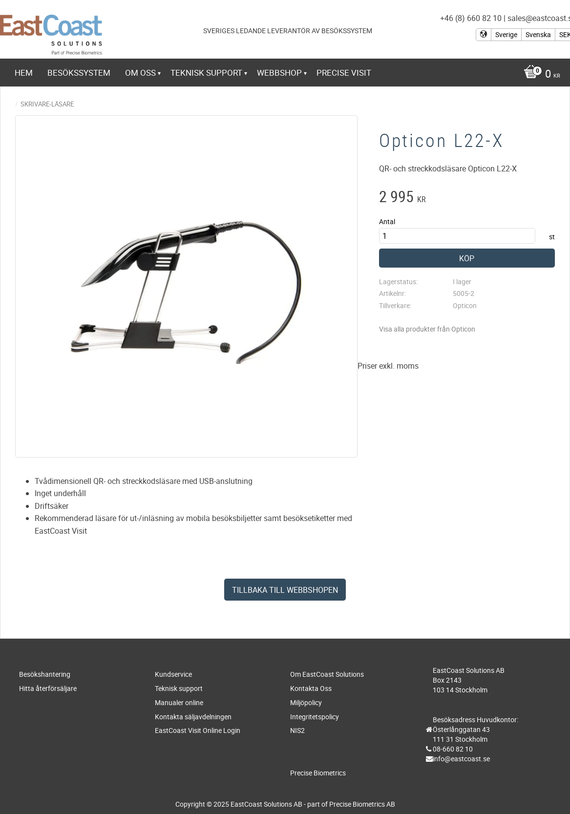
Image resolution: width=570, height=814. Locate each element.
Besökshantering (44, 674)
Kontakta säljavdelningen (193, 716)
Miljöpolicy (306, 702)
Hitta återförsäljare (48, 688)
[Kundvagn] (539, 74)
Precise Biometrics (318, 772)
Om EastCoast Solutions (327, 674)
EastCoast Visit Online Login (197, 730)
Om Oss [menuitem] (140, 72)
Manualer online (179, 702)
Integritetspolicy (314, 716)
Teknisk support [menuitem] (206, 72)
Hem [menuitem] (24, 72)
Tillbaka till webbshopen (285, 589)
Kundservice (173, 674)
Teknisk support (179, 688)
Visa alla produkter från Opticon (427, 329)
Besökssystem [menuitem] (78, 72)
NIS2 (297, 730)
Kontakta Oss (311, 688)
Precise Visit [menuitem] (344, 72)
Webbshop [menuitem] (279, 72)
